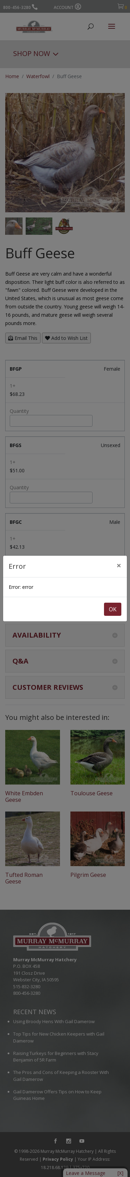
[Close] (119, 565)
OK (112, 609)
